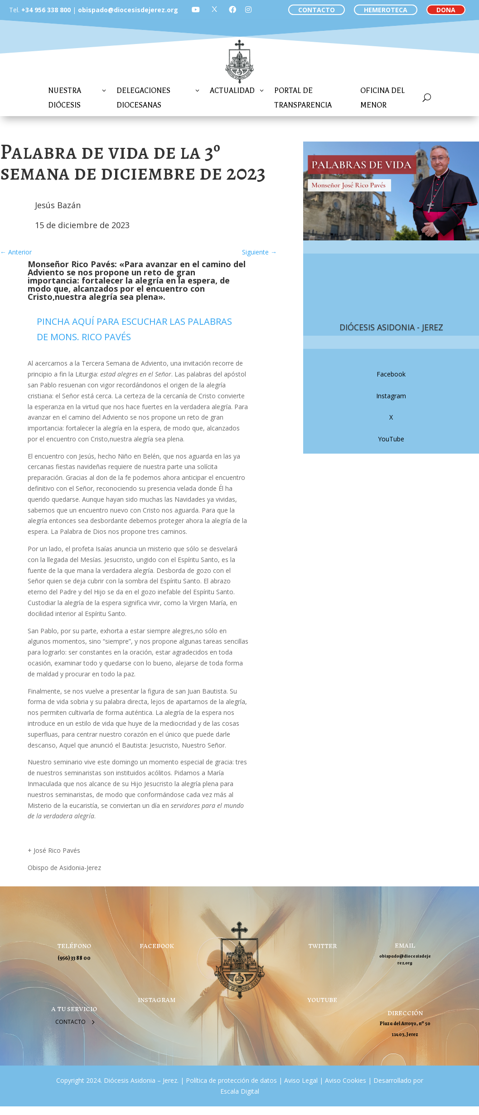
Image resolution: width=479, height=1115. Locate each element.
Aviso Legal (300, 1080)
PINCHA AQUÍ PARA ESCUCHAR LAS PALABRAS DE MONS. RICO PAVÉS (134, 329)
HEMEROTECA (385, 9)
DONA (445, 9)
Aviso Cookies (344, 1080)
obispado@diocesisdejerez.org (128, 9)
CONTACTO (316, 9)
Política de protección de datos (231, 1080)
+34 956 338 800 (46, 9)
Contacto (70, 1022)
